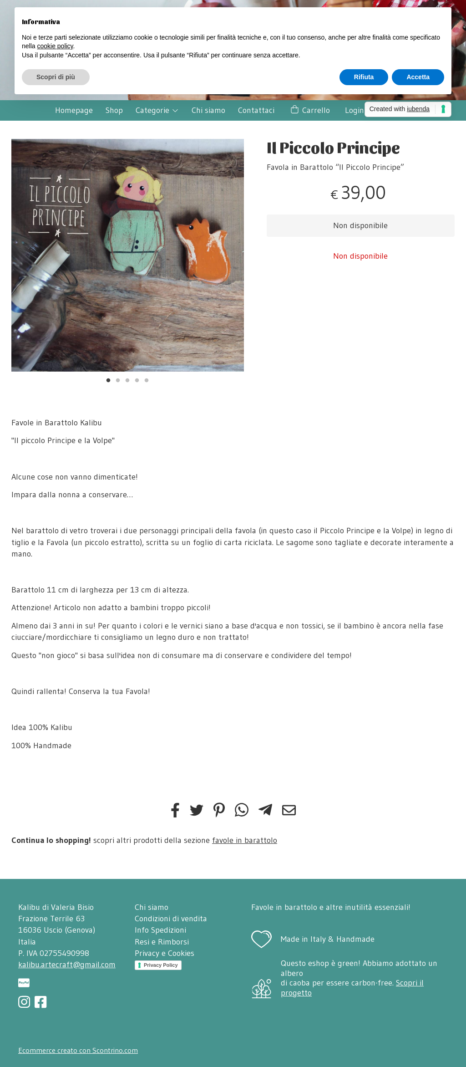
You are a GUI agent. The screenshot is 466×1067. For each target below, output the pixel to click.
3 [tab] (127, 379)
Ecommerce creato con (78, 1050)
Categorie (157, 110)
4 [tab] (137, 379)
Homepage (74, 110)
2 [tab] (118, 379)
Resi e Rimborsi (162, 942)
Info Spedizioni (160, 930)
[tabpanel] (127, 255)
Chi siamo (208, 110)
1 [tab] (108, 379)
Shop (114, 110)
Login (354, 110)
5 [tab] (146, 379)
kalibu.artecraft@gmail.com (67, 965)
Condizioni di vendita (171, 919)
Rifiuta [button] (364, 77)
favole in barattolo (244, 840)
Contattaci (256, 110)
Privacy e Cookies (164, 953)
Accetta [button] (418, 77)
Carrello (309, 110)
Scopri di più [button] (55, 77)
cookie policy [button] (55, 46)
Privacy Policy (161, 965)
